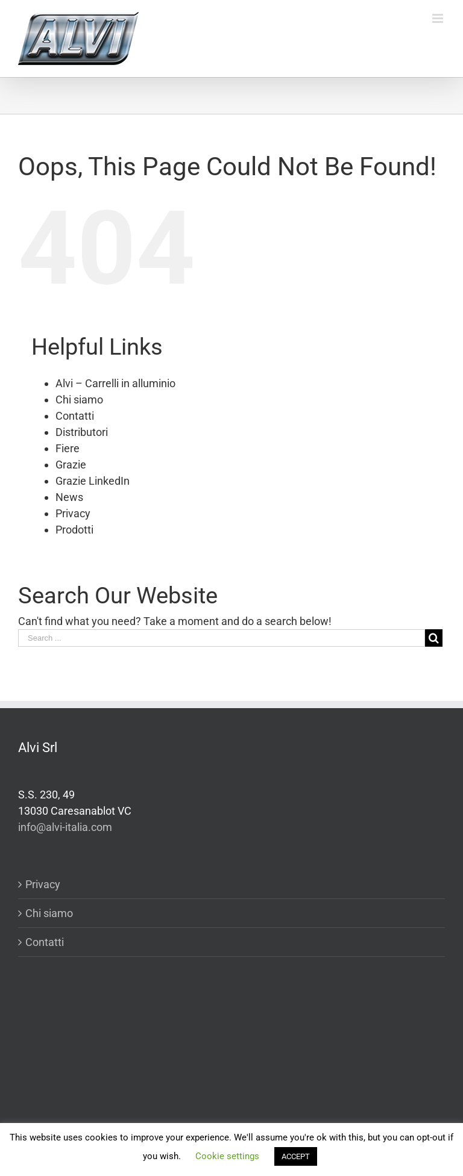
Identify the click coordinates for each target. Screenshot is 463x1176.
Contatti (74, 415)
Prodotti (74, 529)
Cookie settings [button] (227, 1156)
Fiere (67, 448)
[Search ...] (221, 638)
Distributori (81, 432)
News (69, 497)
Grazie (70, 464)
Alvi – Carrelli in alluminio (115, 383)
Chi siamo (79, 399)
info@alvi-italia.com (65, 827)
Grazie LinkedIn (92, 480)
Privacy (72, 513)
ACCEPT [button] (296, 1156)
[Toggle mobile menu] (438, 18)
